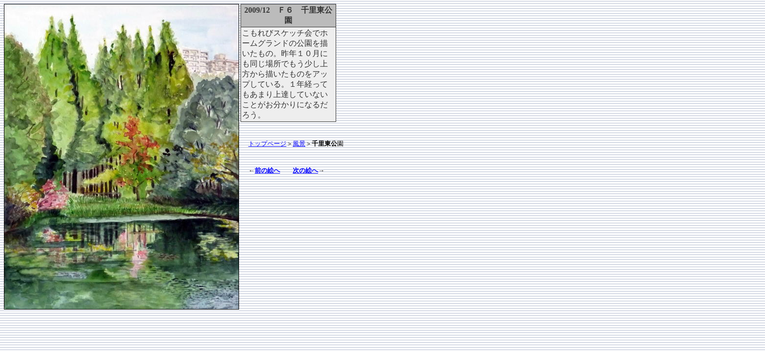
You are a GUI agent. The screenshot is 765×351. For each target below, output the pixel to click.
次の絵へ (305, 170)
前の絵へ (267, 170)
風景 (299, 143)
